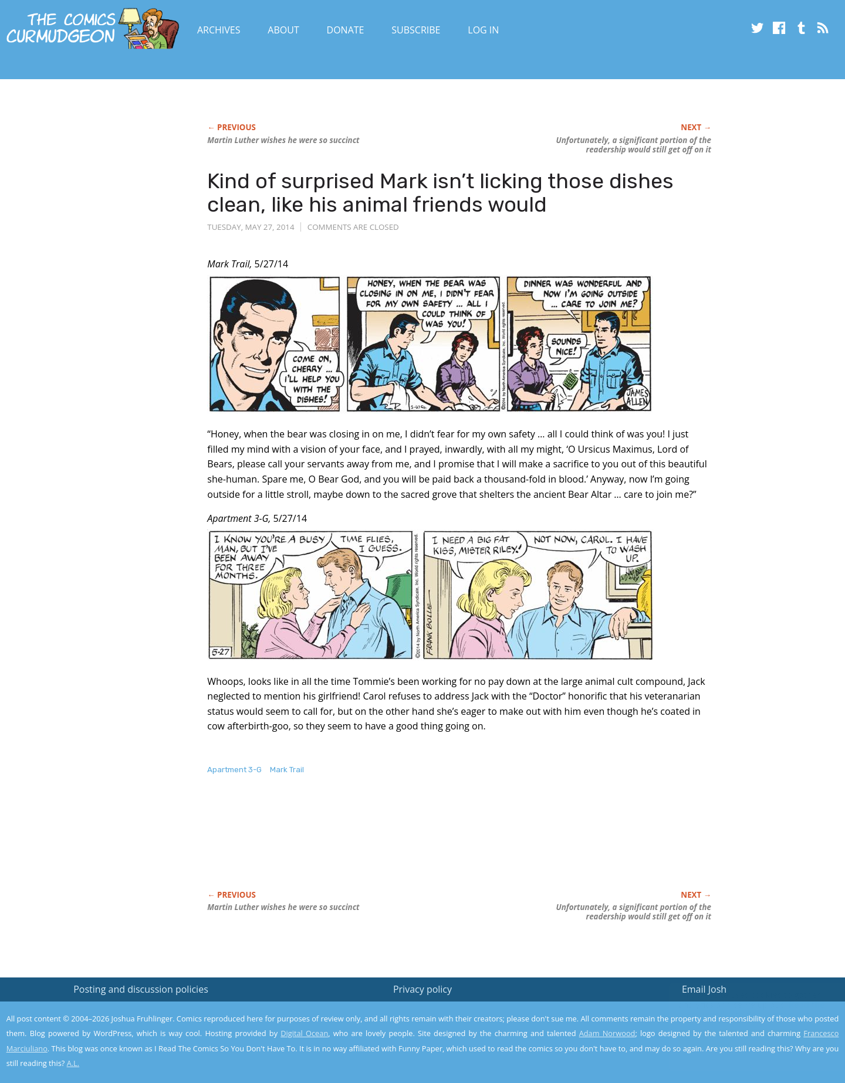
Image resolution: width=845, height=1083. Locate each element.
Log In (483, 29)
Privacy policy (422, 989)
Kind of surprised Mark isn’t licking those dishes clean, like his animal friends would (440, 192)
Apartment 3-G (234, 769)
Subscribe (415, 29)
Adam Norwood (607, 1033)
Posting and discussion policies (140, 989)
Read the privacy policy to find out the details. (740, 1010)
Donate (345, 29)
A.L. (73, 1063)
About (283, 29)
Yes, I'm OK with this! (745, 1039)
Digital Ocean (304, 1033)
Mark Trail (287, 769)
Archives (219, 29)
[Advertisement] (420, 845)
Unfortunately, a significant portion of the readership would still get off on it (633, 145)
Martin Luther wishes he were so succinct (283, 140)
